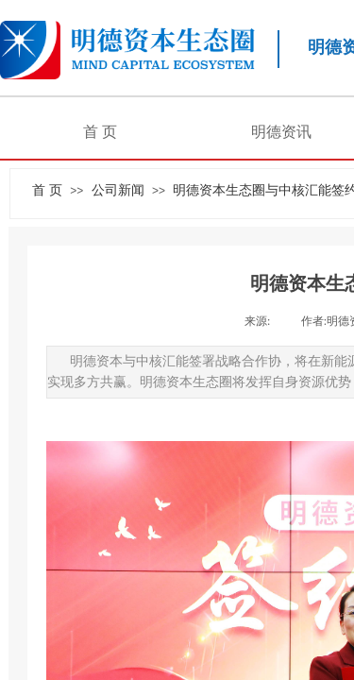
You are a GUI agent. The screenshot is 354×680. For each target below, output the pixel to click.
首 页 (100, 132)
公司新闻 (118, 189)
